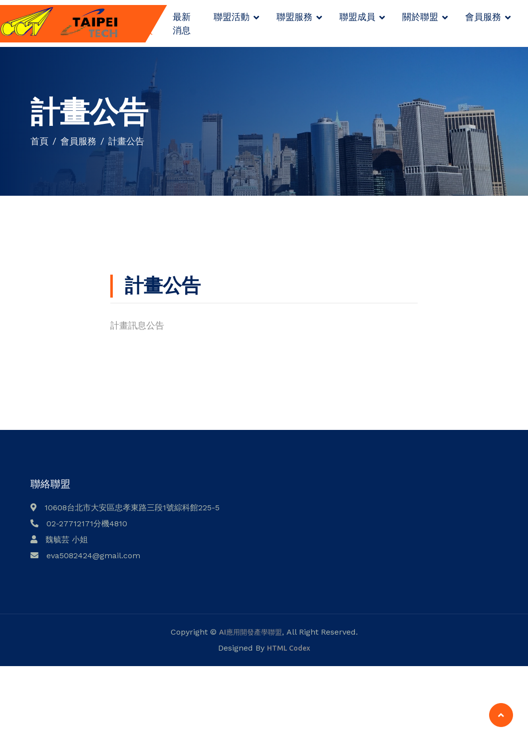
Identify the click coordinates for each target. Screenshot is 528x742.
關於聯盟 (420, 16)
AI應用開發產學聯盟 (250, 632)
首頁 (39, 141)
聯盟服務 (294, 16)
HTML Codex (288, 648)
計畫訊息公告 (137, 325)
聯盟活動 (232, 16)
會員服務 (483, 16)
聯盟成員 (357, 16)
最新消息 (182, 23)
